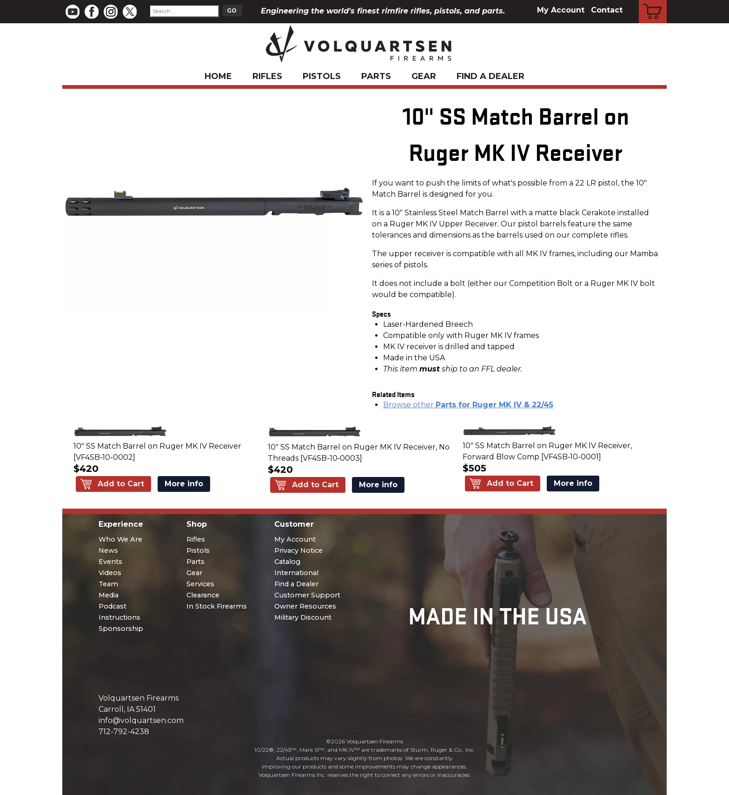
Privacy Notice (298, 550)
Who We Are (120, 539)
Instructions (119, 617)
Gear (423, 76)
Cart (652, 1)
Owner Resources (305, 606)
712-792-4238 (124, 731)
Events (110, 561)
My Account (560, 10)
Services (200, 584)
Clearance (202, 595)
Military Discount (302, 617)
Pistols (322, 76)
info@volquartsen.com (141, 720)
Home (218, 76)
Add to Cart (121, 483)
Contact (607, 10)
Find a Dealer (490, 76)
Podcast (112, 606)
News (108, 550)
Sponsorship (121, 628)
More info (184, 483)
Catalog (287, 561)
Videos (110, 573)
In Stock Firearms (216, 606)
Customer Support (307, 595)
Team (108, 584)
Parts (376, 76)
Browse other (468, 404)
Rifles (267, 76)
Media (109, 595)
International (296, 573)
